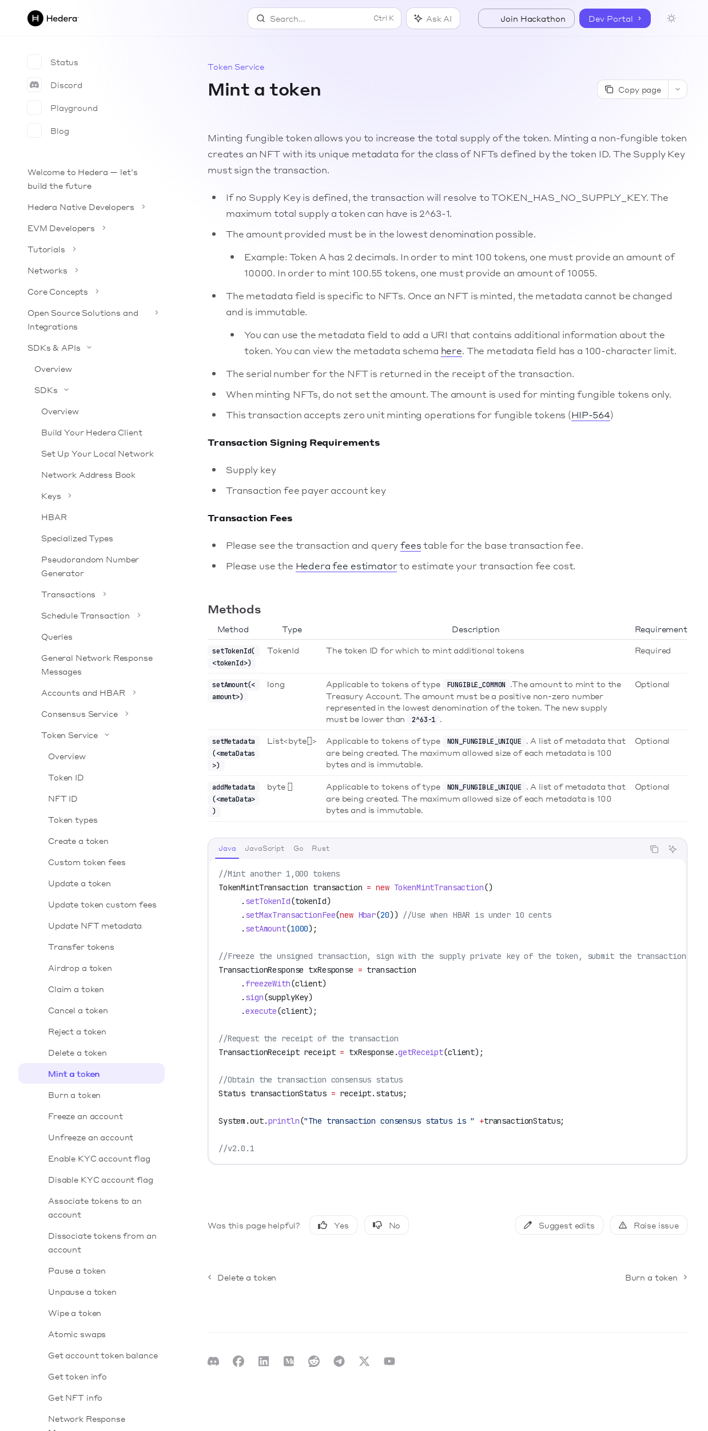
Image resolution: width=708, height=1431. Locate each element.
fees (410, 545)
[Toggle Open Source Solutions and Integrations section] (91, 319)
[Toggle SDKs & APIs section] (91, 347)
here (451, 350)
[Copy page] (632, 89)
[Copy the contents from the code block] (654, 849)
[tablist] (425, 849)
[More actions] (677, 89)
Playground (62, 107)
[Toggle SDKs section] (91, 389)
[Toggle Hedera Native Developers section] (91, 206)
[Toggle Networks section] (91, 270)
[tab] (227, 848)
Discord (54, 85)
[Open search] (324, 18)
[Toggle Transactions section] (91, 594)
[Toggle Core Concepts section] (91, 291)
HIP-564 (590, 415)
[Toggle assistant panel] (433, 18)
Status (52, 62)
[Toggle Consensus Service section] (91, 713)
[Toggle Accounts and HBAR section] (91, 692)
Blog (48, 130)
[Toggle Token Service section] (91, 734)
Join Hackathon (526, 18)
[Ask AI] (672, 849)
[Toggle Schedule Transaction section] (91, 615)
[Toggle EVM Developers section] (91, 227)
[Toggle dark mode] (671, 18)
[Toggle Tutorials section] (91, 249)
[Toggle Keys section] (91, 495)
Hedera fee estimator (346, 566)
